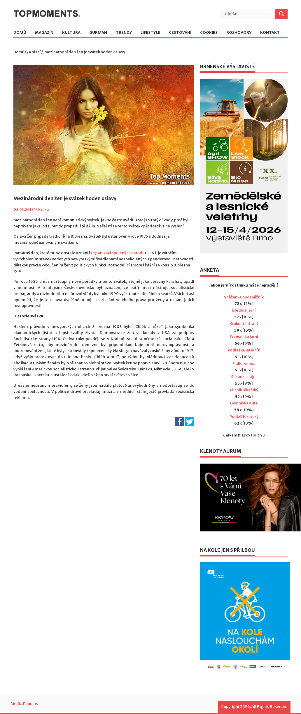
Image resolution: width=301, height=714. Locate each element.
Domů (19, 33)
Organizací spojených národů (117, 252)
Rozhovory (238, 33)
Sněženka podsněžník (244, 297)
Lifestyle (150, 33)
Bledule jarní (244, 310)
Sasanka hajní (244, 376)
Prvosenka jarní (244, 336)
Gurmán (98, 33)
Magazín (44, 33)
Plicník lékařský (244, 390)
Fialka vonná (244, 363)
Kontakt (270, 33)
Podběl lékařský (244, 416)
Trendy (124, 33)
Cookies (209, 33)
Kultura (71, 33)
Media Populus (24, 703)
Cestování (180, 33)
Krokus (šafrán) (244, 323)
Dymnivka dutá (244, 403)
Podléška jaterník (244, 350)
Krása (34, 52)
